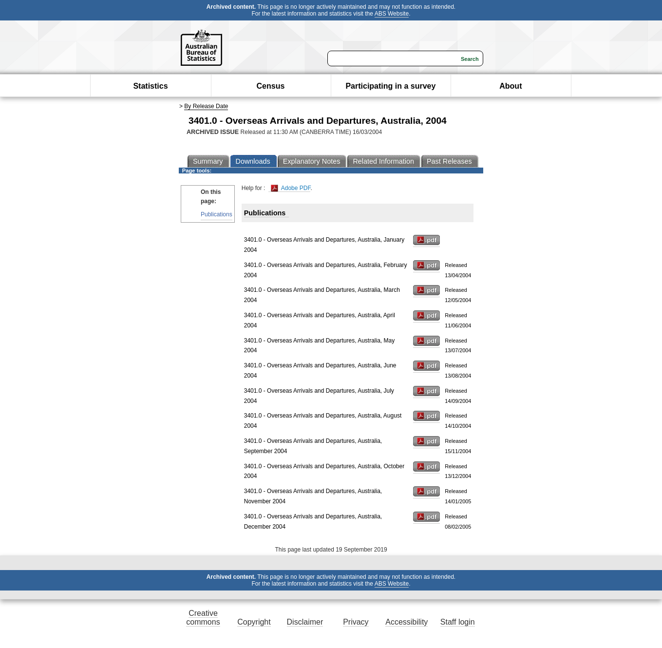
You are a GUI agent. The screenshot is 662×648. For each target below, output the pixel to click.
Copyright (253, 622)
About (510, 86)
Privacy (355, 622)
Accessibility (406, 622)
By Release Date (206, 106)
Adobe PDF (290, 188)
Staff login (457, 622)
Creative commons (203, 617)
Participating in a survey (390, 86)
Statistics (150, 86)
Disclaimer (305, 622)
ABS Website (392, 13)
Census (271, 86)
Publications (216, 214)
